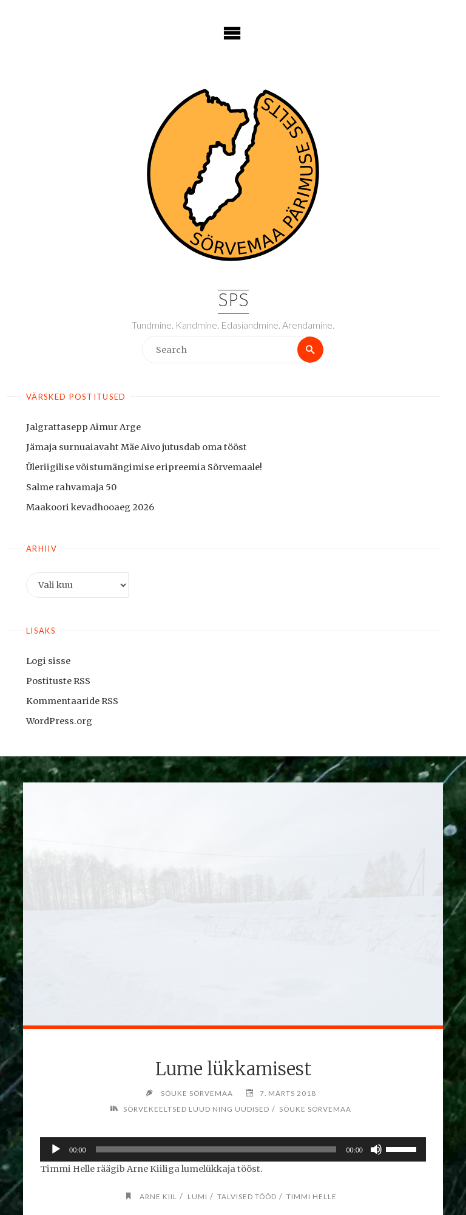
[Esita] (56, 1149)
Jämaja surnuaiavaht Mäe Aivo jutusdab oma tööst (136, 447)
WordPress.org (59, 721)
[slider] (216, 1149)
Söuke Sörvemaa (315, 1108)
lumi (197, 1196)
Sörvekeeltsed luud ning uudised (196, 1108)
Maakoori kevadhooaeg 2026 (90, 507)
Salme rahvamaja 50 (71, 487)
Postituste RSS (58, 681)
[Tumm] (376, 1149)
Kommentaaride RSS (72, 701)
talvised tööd (247, 1196)
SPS (233, 301)
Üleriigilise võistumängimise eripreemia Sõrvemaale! (144, 467)
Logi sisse (48, 660)
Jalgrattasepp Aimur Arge (83, 427)
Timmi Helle (311, 1196)
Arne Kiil (158, 1196)
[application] (233, 1149)
